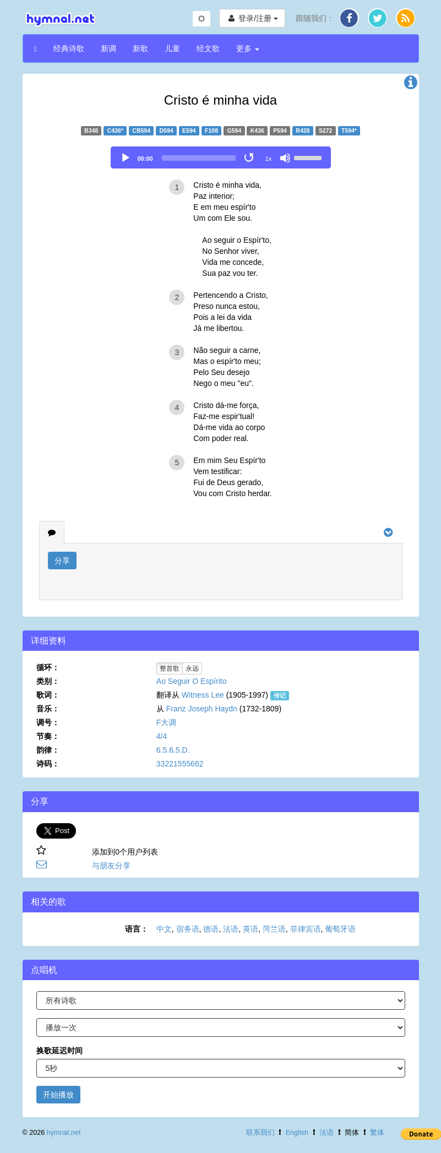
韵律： (47, 750)
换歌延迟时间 (59, 1050)
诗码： (47, 763)
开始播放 (58, 1094)
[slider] (199, 158)
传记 (280, 695)
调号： (47, 722)
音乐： (47, 708)
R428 (302, 130)
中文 (164, 928)
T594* (349, 130)
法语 (230, 928)
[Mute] (285, 158)
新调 (108, 48)
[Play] (125, 158)
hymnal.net (64, 1132)
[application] (221, 157)
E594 (189, 130)
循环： (47, 667)
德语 (211, 928)
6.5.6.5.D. (173, 750)
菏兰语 (274, 928)
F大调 (166, 722)
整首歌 (169, 668)
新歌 (140, 48)
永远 (192, 668)
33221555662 (180, 763)
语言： (136, 928)
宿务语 (187, 928)
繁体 (377, 1132)
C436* (115, 130)
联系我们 (260, 1132)
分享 (62, 560)
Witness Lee (203, 694)
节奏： (47, 736)
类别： (47, 681)
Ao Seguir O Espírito (191, 681)
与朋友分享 (111, 865)
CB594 (141, 130)
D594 (166, 130)
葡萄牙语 (340, 928)
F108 (211, 130)
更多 (247, 48)
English (297, 1132)
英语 (250, 928)
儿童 (172, 48)
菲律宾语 (305, 928)
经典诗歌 (68, 48)
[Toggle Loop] (249, 158)
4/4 (161, 736)
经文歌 (208, 48)
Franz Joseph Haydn (201, 708)
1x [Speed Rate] (268, 158)
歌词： (47, 694)
